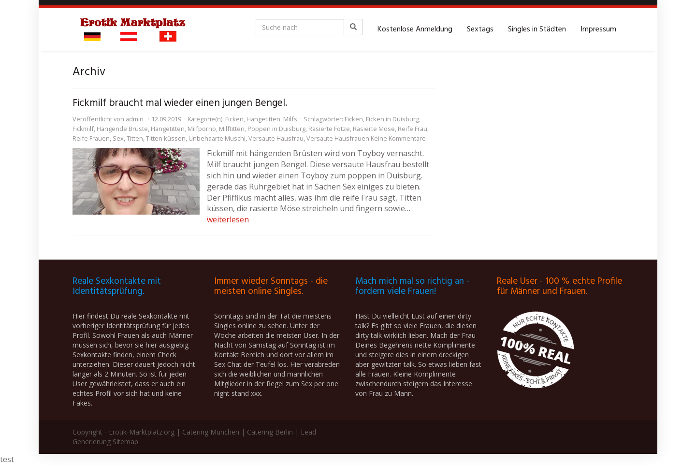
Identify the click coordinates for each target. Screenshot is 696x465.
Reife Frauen (91, 138)
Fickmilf (83, 128)
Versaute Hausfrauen (337, 138)
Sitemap (125, 441)
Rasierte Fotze (329, 128)
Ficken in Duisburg (392, 119)
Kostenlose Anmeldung (414, 29)
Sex (118, 138)
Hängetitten (263, 119)
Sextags (480, 29)
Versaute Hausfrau (276, 138)
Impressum (598, 29)
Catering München (210, 431)
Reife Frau (412, 128)
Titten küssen (166, 138)
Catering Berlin (270, 431)
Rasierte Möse (374, 128)
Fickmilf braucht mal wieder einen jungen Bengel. (179, 103)
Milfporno (202, 128)
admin (135, 119)
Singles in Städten (537, 29)
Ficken (234, 119)
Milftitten (232, 128)
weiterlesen (228, 219)
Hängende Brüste (122, 128)
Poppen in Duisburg (276, 128)
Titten (135, 138)
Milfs (290, 119)
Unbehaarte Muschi (217, 138)
